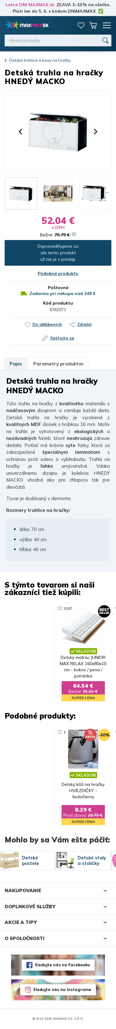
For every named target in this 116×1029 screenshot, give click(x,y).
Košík (92, 25)
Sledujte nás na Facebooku (62, 965)
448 (99, 608)
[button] (20, 131)
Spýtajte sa (62, 337)
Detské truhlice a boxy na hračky (40, 60)
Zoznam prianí (81, 25)
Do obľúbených (47, 324)
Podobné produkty (58, 273)
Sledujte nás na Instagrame (62, 989)
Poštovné (58, 287)
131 (41, 732)
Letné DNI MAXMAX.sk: (30, 4)
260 (99, 732)
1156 (42, 608)
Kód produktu (58, 303)
